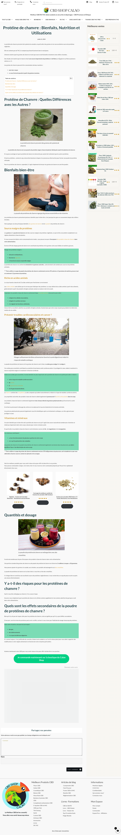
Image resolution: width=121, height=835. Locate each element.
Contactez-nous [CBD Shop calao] (97, 795)
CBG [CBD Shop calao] (34, 800)
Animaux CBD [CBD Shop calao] (37, 818)
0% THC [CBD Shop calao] (35, 825)
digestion (17, 257)
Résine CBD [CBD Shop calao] (37, 793)
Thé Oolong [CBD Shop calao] (36, 810)
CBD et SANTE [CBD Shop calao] (67, 806)
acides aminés (10, 286)
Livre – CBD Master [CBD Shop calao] (69, 808)
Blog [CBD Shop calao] (91, 2)
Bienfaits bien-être (10, 84)
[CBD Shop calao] (1, 2)
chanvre (8, 392)
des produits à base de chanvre (65, 239)
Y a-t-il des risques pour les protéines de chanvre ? (18, 89)
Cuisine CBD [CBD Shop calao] (37, 815)
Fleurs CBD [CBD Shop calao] (36, 785)
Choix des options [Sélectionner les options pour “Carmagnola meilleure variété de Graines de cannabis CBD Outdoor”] (42, 502)
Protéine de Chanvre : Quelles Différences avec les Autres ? (21, 81)
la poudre (47, 224)
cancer (12, 382)
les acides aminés (43, 293)
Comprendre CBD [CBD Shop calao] (68, 785)
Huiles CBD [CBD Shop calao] (36, 788)
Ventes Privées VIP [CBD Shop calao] (104, 2)
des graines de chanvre (35, 224)
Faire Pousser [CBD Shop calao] (67, 788)
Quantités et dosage (10, 86)
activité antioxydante (61, 396)
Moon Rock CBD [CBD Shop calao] (38, 795)
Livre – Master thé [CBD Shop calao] (68, 810)
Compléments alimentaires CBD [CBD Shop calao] (42, 803)
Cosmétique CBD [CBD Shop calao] (38, 790)
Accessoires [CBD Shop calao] (36, 820)
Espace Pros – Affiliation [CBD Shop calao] (100, 813)
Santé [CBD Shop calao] (35, 813)
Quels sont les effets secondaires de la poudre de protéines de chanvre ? (24, 92)
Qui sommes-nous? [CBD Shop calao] (98, 793)
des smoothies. (59, 567)
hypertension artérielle (16, 385)
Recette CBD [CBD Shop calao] (67, 793)
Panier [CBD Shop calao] (117, 2)
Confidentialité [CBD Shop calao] (97, 790)
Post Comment (73, 769)
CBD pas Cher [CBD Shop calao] (37, 808)
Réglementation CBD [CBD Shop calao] (69, 795)
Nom (3, 757)
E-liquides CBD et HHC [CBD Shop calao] (40, 805)
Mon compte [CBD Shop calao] (96, 806)
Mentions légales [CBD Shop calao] (98, 785)
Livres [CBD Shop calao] (35, 823)
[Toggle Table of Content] (70, 78)
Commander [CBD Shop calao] (96, 810)
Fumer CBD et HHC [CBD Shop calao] (69, 790)
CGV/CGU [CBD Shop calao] (96, 788)
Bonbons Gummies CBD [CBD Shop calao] (40, 798)
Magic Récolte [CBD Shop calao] (67, 815)
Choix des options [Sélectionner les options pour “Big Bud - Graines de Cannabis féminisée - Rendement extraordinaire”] (17, 506)
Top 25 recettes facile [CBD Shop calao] (69, 813)
